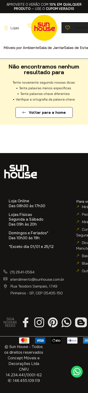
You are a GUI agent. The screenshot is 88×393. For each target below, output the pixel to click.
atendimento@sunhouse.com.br (37, 279)
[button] (21, 47)
